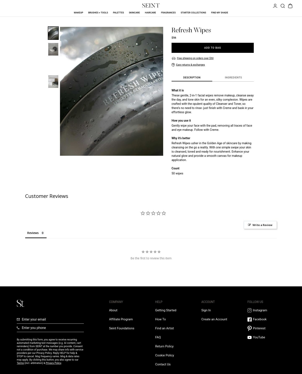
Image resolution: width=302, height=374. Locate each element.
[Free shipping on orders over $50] (192, 58)
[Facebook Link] (266, 319)
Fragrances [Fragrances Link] (168, 12)
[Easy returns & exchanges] (188, 65)
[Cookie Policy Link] (164, 355)
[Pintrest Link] (266, 328)
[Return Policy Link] (164, 346)
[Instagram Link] (266, 310)
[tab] (192, 77)
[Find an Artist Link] (164, 328)
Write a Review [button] (262, 225)
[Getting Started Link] (165, 310)
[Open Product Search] (282, 5)
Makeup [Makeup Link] (78, 12)
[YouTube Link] (266, 337)
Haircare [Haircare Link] (150, 12)
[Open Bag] (290, 5)
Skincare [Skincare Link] (134, 12)
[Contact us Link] (163, 364)
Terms (20, 363)
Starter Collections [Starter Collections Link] (193, 12)
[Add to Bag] (213, 48)
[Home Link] (151, 5)
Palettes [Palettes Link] (118, 12)
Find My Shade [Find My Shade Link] (219, 12)
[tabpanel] (213, 131)
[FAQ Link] (158, 337)
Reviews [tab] (33, 233)
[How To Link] (160, 319)
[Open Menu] (275, 5)
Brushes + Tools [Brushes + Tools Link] (98, 12)
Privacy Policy (53, 363)
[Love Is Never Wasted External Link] (121, 328)
